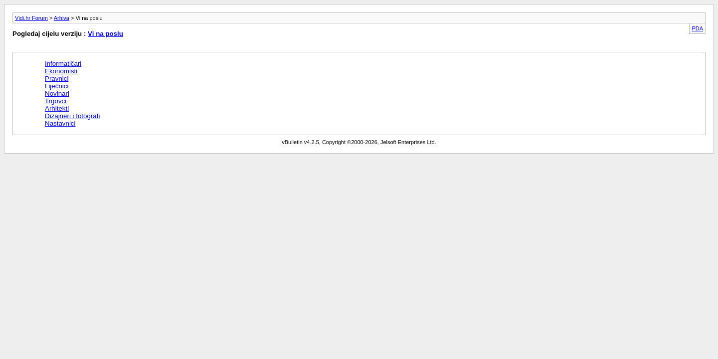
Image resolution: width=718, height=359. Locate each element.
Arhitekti (57, 108)
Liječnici (56, 86)
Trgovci (55, 101)
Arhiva (61, 18)
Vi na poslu (105, 33)
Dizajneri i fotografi (72, 116)
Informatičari (63, 63)
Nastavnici (60, 123)
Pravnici (56, 78)
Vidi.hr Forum (31, 18)
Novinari (57, 93)
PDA (697, 28)
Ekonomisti (61, 71)
